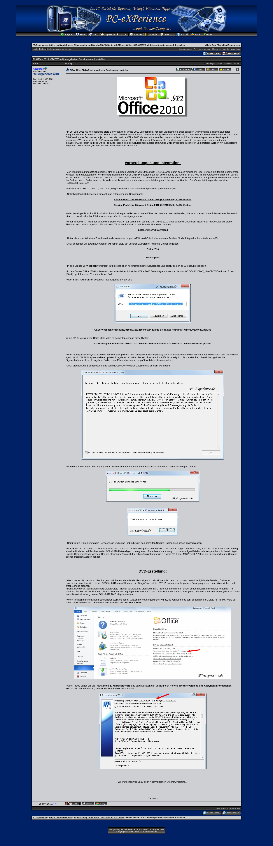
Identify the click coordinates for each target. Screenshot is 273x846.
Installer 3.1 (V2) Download (152, 230)
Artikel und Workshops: (60, 45)
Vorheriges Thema (213, 63)
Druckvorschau (185, 49)
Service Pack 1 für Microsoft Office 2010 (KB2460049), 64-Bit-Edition (153, 205)
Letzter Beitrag (39, 49)
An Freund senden (202, 49)
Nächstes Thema (231, 63)
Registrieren (234, 45)
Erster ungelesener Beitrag (59, 49)
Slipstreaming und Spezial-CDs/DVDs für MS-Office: (99, 45)
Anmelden (222, 45)
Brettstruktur (235, 808)
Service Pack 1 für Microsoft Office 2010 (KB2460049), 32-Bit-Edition (153, 199)
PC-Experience (39, 45)
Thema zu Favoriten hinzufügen (226, 49)
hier (68, 216)
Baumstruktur (222, 808)
